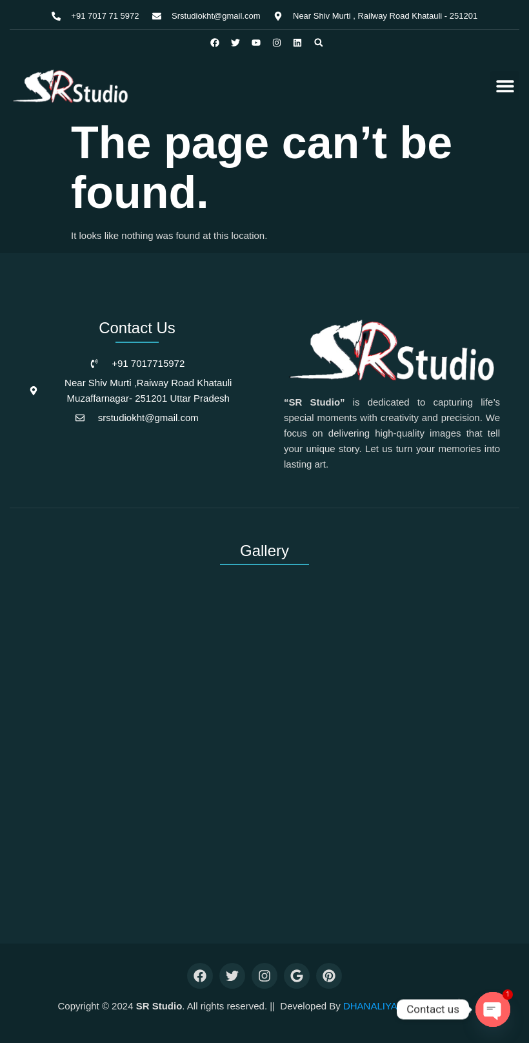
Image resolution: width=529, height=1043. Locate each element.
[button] (318, 42)
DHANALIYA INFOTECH (396, 1005)
